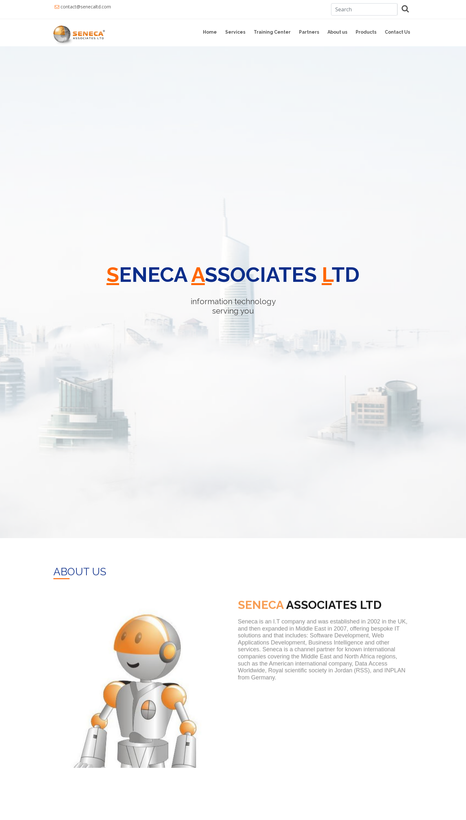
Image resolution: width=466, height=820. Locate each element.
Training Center (272, 32)
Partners (309, 32)
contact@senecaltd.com (86, 7)
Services (235, 32)
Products (366, 32)
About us (337, 32)
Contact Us (397, 32)
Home (210, 32)
